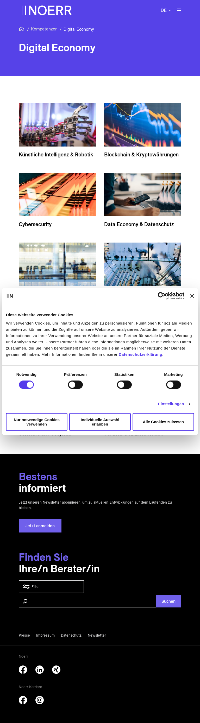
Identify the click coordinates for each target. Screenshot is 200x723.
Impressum (45, 635)
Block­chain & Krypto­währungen (141, 154)
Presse (24, 635)
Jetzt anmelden (40, 525)
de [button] (164, 10)
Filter (51, 587)
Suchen (169, 601)
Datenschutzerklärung (140, 354)
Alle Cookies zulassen (163, 422)
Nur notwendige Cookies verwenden (37, 421)
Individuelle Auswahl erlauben (100, 421)
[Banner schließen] (192, 296)
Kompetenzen (44, 28)
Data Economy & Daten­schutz (139, 224)
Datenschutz (71, 635)
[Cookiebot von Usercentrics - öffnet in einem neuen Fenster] (161, 296)
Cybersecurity (35, 224)
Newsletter (97, 635)
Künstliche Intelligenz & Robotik (56, 154)
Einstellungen (171, 404)
